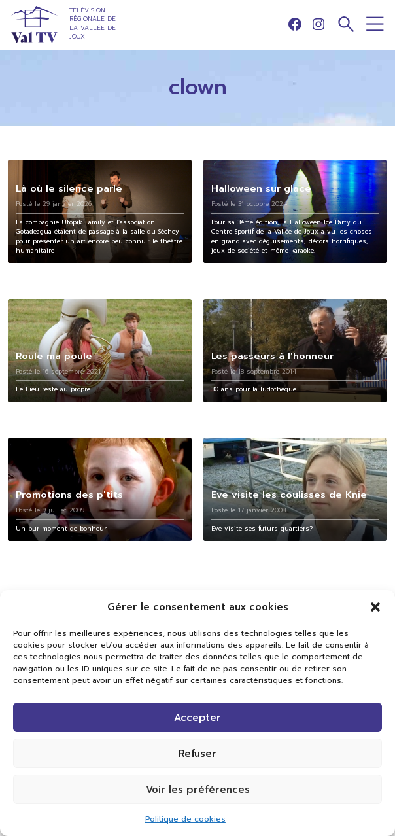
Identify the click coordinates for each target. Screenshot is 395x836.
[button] (375, 607)
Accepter (197, 717)
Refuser (197, 753)
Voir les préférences (198, 789)
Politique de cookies (185, 819)
